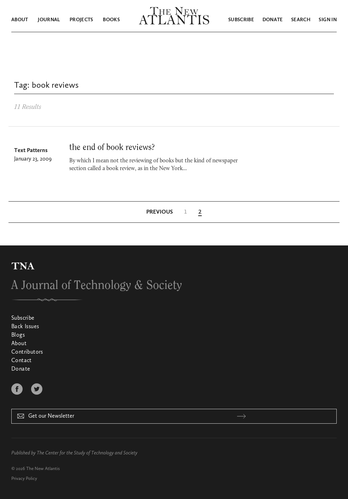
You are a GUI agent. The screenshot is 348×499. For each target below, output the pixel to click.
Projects (81, 19)
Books (111, 19)
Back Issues (25, 327)
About (19, 19)
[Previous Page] (159, 212)
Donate (273, 19)
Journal (49, 19)
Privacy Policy (24, 478)
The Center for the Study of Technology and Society (87, 453)
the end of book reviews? (112, 147)
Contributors (27, 352)
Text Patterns (31, 150)
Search (301, 19)
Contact (21, 361)
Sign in (327, 19)
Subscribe (241, 19)
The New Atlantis (43, 468)
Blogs (18, 335)
